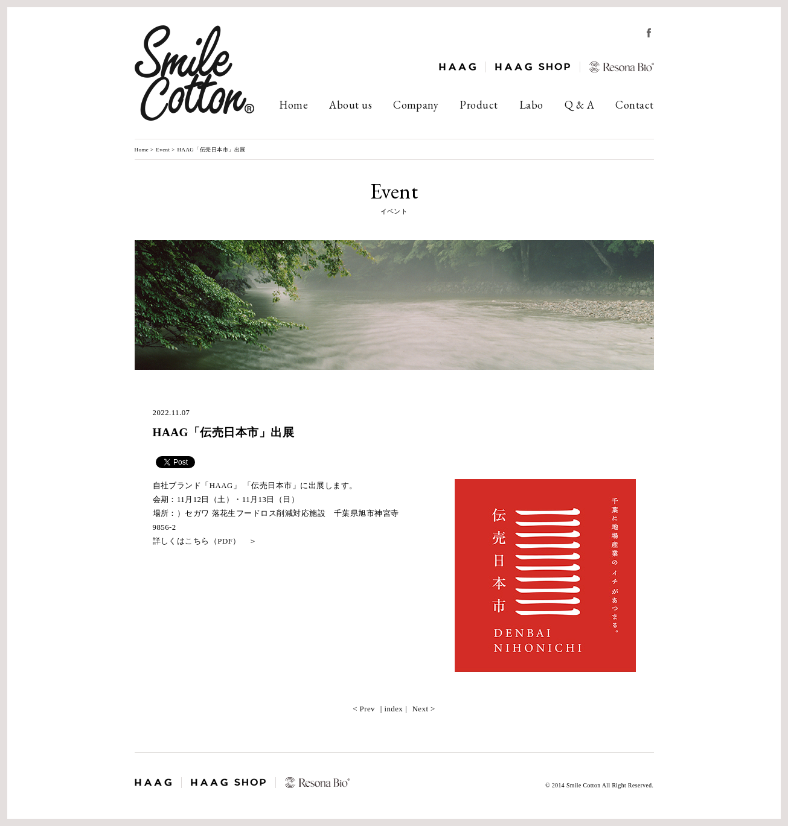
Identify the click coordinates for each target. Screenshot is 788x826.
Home (293, 105)
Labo (531, 105)
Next (420, 709)
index (393, 709)
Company (415, 105)
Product (479, 105)
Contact (634, 105)
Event (163, 150)
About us (350, 105)
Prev (367, 709)
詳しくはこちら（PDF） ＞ (205, 541)
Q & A (579, 105)
